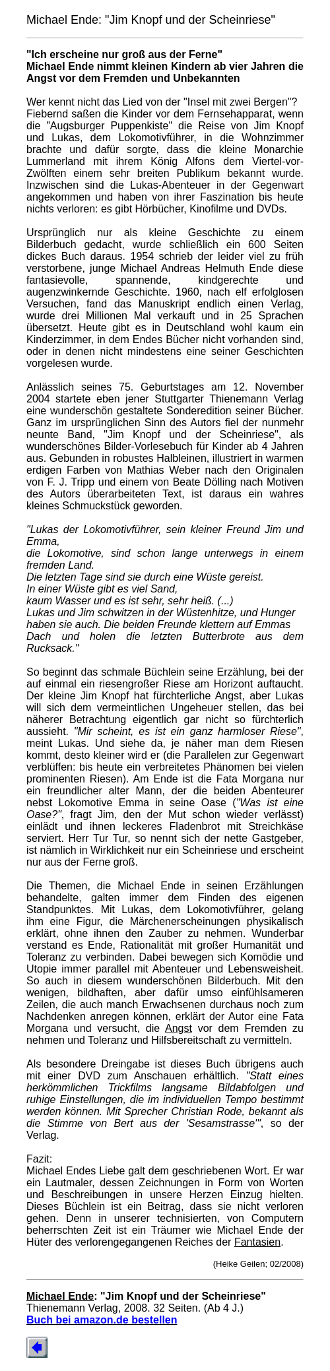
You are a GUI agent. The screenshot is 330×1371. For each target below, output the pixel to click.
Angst (178, 1028)
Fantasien (257, 1242)
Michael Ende (60, 1296)
